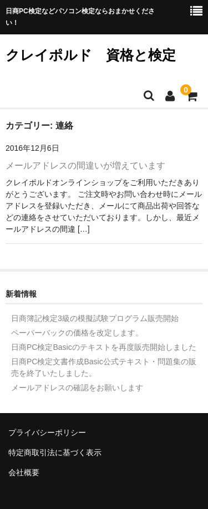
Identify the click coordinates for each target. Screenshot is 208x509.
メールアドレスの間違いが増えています (85, 165)
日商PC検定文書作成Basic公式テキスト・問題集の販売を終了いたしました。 (103, 367)
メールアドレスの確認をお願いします (77, 387)
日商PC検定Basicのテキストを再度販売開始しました (103, 347)
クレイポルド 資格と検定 (91, 55)
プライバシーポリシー (47, 432)
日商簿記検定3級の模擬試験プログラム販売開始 (95, 318)
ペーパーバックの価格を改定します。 (77, 332)
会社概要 (23, 472)
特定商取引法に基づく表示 (55, 452)
